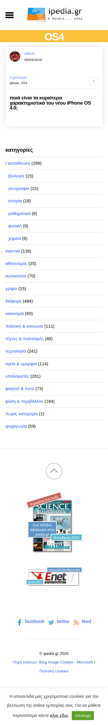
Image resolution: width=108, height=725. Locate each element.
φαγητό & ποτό (19, 388)
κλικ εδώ (59, 715)
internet (12, 251)
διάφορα (13, 300)
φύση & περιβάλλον (24, 401)
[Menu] (9, 15)
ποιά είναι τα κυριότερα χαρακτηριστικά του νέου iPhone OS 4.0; (50, 103)
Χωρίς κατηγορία (21, 413)
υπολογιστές (17, 376)
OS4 (24, 83)
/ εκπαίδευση (17, 163)
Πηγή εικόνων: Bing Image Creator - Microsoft (53, 662)
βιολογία (16, 175)
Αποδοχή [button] (82, 715)
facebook (30, 621)
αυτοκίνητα (15, 275)
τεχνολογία (18, 77)
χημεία (14, 238)
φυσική (15, 225)
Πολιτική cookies (54, 671)
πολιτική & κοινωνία (24, 326)
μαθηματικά (19, 213)
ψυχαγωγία (16, 426)
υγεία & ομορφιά (21, 363)
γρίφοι (11, 288)
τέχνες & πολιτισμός (24, 338)
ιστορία (15, 200)
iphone (14, 83)
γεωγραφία (18, 188)
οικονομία (14, 313)
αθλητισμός (16, 263)
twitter (58, 621)
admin (29, 53)
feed (81, 621)
